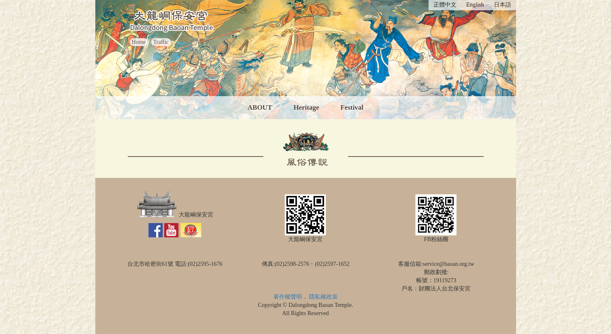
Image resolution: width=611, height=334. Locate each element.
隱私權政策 (323, 297)
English (475, 5)
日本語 (502, 5)
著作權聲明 (287, 297)
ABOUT (259, 107)
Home (139, 42)
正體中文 (445, 5)
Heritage (306, 107)
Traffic (161, 42)
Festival (352, 107)
